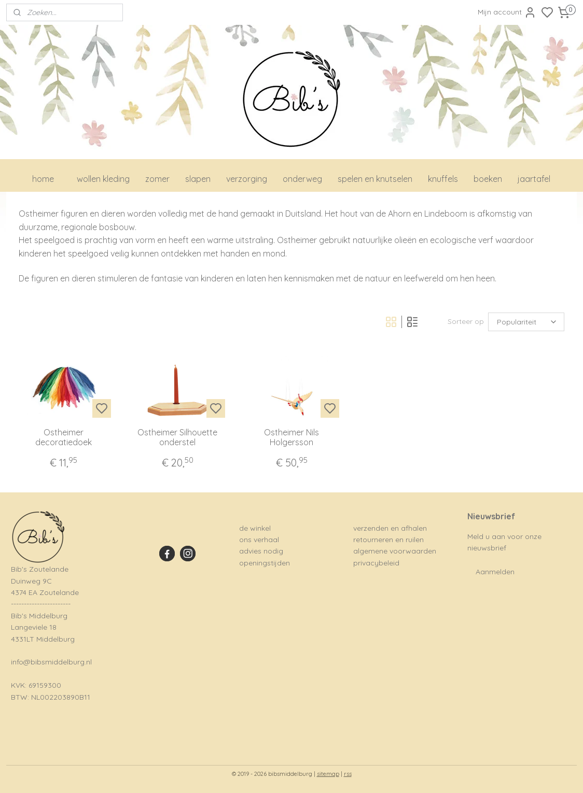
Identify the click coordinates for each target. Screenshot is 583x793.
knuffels (443, 179)
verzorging (246, 179)
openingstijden (264, 563)
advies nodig (261, 551)
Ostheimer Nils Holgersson (291, 437)
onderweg (302, 179)
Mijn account (507, 12)
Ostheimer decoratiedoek (63, 437)
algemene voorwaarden (394, 551)
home (43, 179)
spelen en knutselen (375, 179)
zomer (157, 179)
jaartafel (534, 179)
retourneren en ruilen (388, 539)
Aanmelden (495, 571)
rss (348, 773)
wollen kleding (103, 179)
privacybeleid (376, 563)
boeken (488, 179)
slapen (198, 179)
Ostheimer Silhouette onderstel (177, 437)
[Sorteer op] (526, 322)
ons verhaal (259, 539)
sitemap (328, 773)
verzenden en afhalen (390, 528)
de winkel (255, 528)
